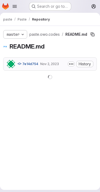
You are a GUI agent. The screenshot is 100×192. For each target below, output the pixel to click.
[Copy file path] (92, 34)
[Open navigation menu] (14, 6)
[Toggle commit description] (71, 64)
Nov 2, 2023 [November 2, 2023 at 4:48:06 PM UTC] (49, 64)
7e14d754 (27, 64)
